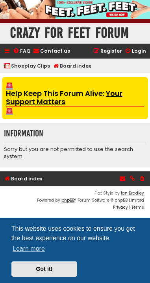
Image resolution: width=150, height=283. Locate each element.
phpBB (67, 200)
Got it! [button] (44, 269)
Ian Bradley (132, 193)
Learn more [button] (29, 248)
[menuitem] (21, 51)
